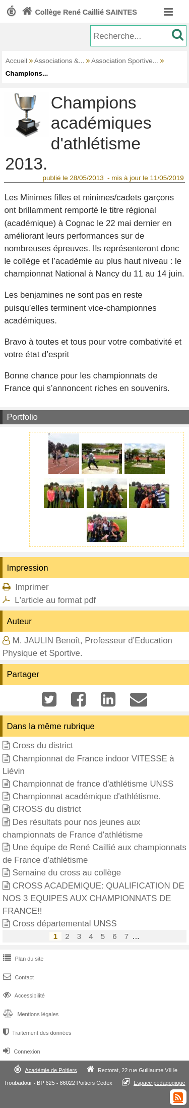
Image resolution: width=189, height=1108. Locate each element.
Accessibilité (23, 995)
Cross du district (43, 745)
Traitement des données (36, 1033)
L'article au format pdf (55, 600)
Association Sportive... (124, 61)
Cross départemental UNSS (65, 923)
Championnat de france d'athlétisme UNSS (93, 784)
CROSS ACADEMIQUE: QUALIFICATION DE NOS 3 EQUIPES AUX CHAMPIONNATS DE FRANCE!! (93, 898)
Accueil (16, 61)
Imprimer (31, 587)
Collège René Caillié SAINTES (78, 12)
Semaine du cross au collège (67, 872)
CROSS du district (47, 809)
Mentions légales (29, 1014)
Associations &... (59, 61)
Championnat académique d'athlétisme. (87, 796)
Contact (17, 977)
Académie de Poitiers (51, 1070)
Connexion (20, 1051)
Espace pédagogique (159, 1083)
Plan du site (22, 959)
